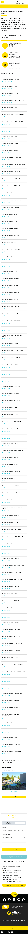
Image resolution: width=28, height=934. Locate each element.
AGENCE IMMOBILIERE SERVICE (13, 881)
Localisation (4, 827)
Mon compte (18, 3)
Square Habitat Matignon (10, 872)
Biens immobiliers (8, 823)
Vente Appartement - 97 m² (8, 770)
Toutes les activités (6, 834)
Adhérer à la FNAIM (14, 6)
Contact (19, 928)
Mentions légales (10, 928)
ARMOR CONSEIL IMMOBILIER (12, 870)
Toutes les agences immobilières (15, 885)
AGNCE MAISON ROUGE (10, 875)
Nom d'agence (5, 841)
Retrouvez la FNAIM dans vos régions (13, 920)
